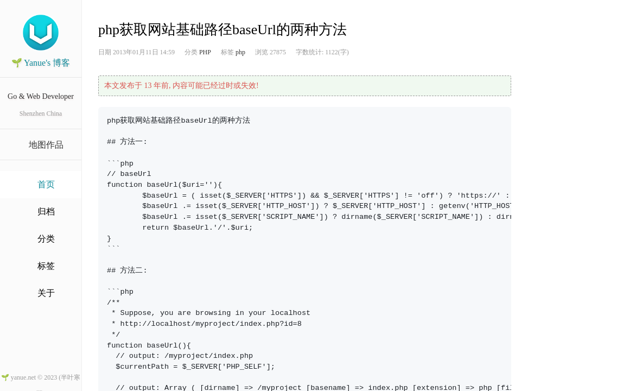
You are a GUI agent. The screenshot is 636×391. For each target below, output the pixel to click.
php (240, 52)
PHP (205, 52)
